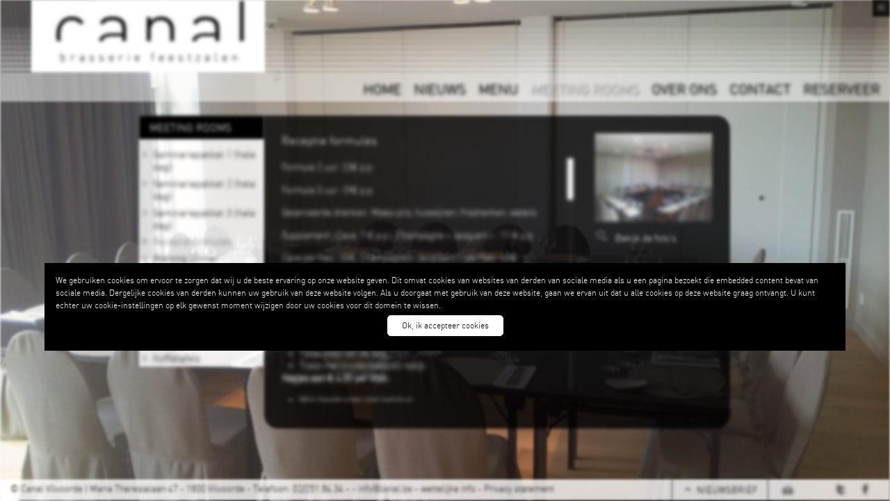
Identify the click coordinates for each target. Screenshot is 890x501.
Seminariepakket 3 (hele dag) (204, 218)
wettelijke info (448, 488)
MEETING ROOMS (585, 88)
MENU (498, 88)
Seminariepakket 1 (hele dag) (204, 160)
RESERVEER (841, 88)
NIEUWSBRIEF (727, 489)
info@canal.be (385, 488)
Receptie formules (192, 240)
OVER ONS (684, 88)
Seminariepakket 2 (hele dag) (204, 189)
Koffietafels (176, 357)
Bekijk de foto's (645, 238)
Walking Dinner (185, 257)
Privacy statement (519, 488)
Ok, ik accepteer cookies (445, 325)
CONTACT (760, 88)
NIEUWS (440, 88)
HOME (382, 88)
